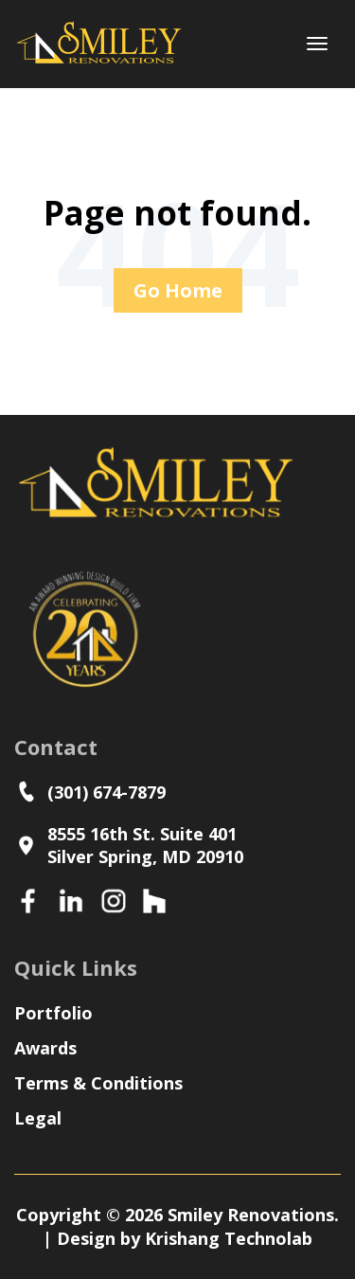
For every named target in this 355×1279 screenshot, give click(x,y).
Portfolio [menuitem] (53, 1012)
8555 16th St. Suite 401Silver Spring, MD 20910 (128, 845)
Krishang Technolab (228, 1238)
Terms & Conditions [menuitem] (98, 1083)
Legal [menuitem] (38, 1118)
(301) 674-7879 (94, 791)
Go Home (177, 290)
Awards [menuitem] (45, 1047)
